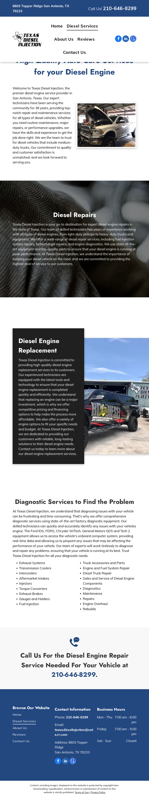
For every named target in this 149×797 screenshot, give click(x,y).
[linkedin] (125, 39)
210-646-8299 (119, 8)
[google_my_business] (133, 39)
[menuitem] (57, 26)
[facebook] (118, 39)
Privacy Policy (98, 792)
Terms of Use (82, 792)
